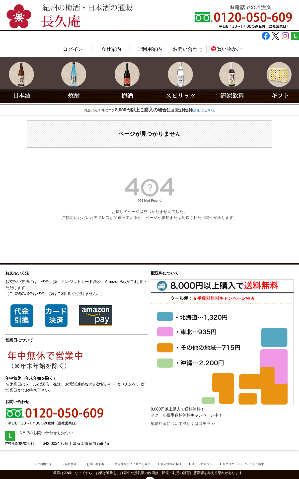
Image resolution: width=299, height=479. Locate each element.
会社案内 (111, 49)
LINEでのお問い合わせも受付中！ (41, 433)
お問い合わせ (188, 49)
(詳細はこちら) (203, 110)
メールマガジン (201, 464)
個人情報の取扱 (170, 464)
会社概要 (71, 464)
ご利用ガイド (46, 464)
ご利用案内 (149, 49)
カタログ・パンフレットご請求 (243, 464)
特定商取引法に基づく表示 (132, 464)
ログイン (73, 49)
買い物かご (226, 49)
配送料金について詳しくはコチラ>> (183, 423)
